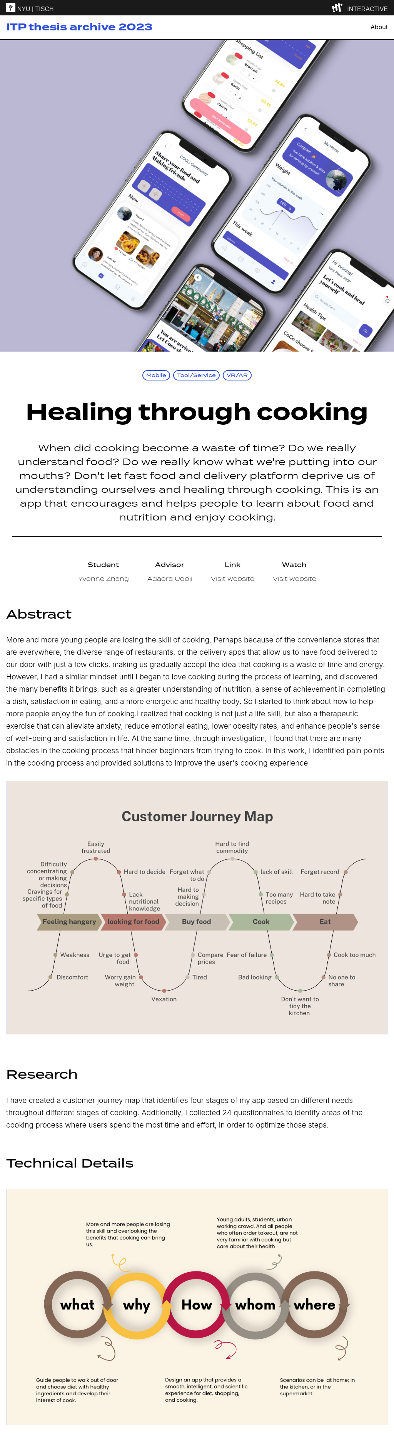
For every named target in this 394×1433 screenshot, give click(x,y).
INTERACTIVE (367, 9)
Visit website (232, 578)
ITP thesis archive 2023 (79, 27)
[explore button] (339, 7)
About (379, 27)
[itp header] (197, 7)
